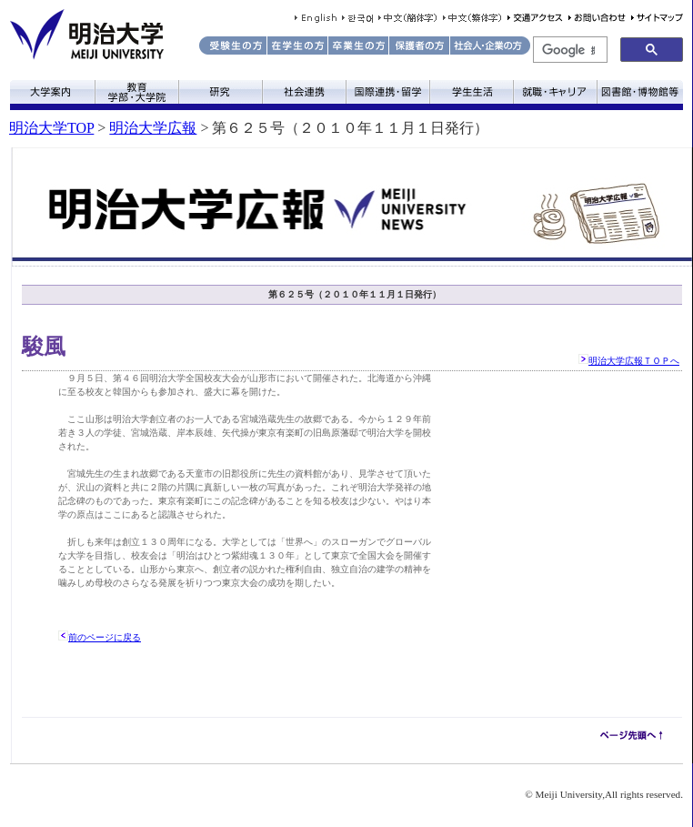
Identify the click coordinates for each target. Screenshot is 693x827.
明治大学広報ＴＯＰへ (633, 361)
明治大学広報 (152, 128)
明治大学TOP (51, 128)
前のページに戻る (104, 637)
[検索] (568, 50)
